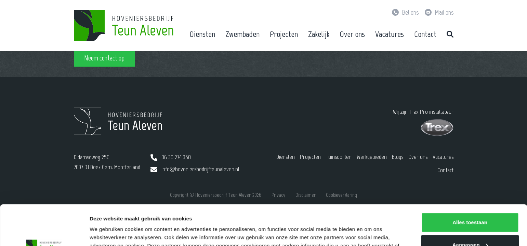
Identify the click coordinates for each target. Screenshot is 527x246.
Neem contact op (104, 58)
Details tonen (106, 232)
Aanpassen (470, 204)
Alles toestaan (469, 182)
